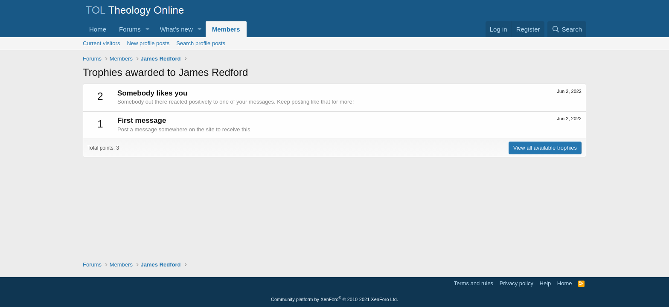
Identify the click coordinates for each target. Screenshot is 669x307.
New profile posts (148, 43)
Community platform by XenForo (334, 299)
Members (226, 29)
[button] (148, 29)
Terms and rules (473, 283)
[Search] (566, 29)
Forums (130, 29)
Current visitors (101, 43)
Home (97, 29)
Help (545, 283)
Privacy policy (516, 283)
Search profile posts (200, 43)
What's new (176, 29)
